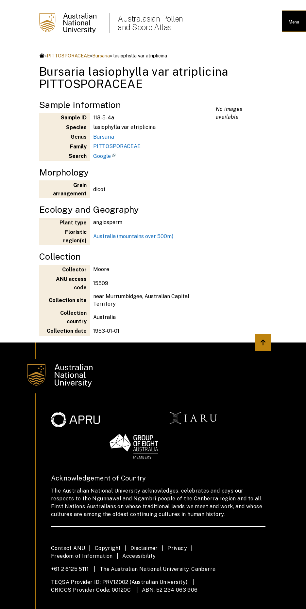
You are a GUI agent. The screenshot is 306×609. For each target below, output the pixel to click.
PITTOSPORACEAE (68, 55)
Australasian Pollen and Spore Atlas (150, 23)
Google (102, 156)
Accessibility (139, 556)
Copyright (108, 548)
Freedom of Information (82, 556)
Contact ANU (68, 548)
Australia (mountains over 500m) (133, 236)
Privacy (177, 548)
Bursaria (101, 55)
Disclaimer (144, 548)
